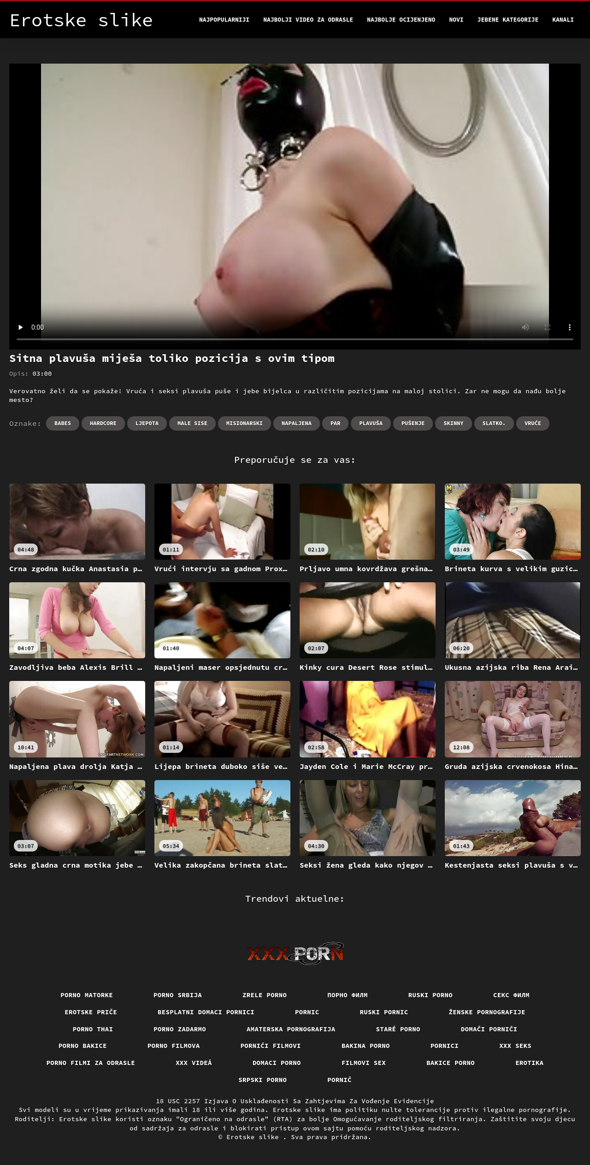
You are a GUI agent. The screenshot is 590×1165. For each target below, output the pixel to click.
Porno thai (93, 1029)
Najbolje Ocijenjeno (401, 20)
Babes (62, 423)
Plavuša (370, 423)
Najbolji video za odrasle (308, 20)
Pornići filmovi (271, 1045)
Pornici (445, 1045)
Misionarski (244, 423)
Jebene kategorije (508, 20)
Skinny (453, 423)
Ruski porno (430, 995)
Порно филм (347, 995)
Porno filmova (174, 1045)
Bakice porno (450, 1063)
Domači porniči (489, 1029)
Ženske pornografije (487, 1012)
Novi (456, 20)
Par (335, 423)
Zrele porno (264, 995)
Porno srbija (177, 995)
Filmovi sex (364, 1063)
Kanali (563, 20)
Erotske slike (254, 1137)
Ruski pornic (384, 1012)
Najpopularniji (224, 20)
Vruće (533, 423)
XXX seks (515, 1045)
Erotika (529, 1063)
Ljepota (147, 423)
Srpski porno (262, 1080)
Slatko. (494, 423)
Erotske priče (91, 1012)
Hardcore (103, 423)
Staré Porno (398, 1029)
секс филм (511, 995)
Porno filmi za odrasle (91, 1063)
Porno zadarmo (179, 1029)
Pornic (307, 1012)
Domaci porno (277, 1063)
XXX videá (194, 1063)
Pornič (339, 1080)
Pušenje (413, 423)
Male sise (192, 423)
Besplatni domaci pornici (206, 1012)
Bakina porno (366, 1045)
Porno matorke (86, 995)
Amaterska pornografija (291, 1029)
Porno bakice (83, 1045)
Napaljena (297, 423)
